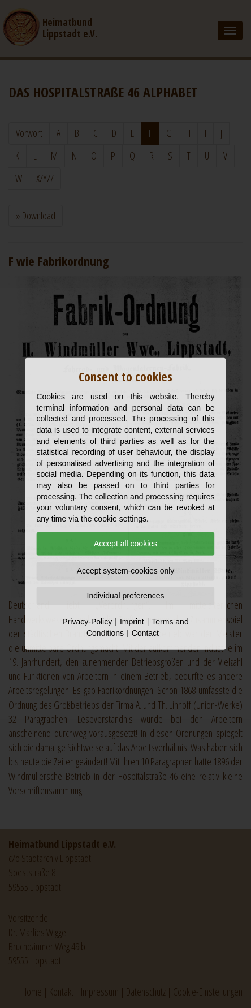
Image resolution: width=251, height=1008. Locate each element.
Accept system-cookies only (126, 570)
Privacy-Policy (87, 621)
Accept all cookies (125, 543)
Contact (145, 632)
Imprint (132, 621)
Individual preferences (126, 595)
